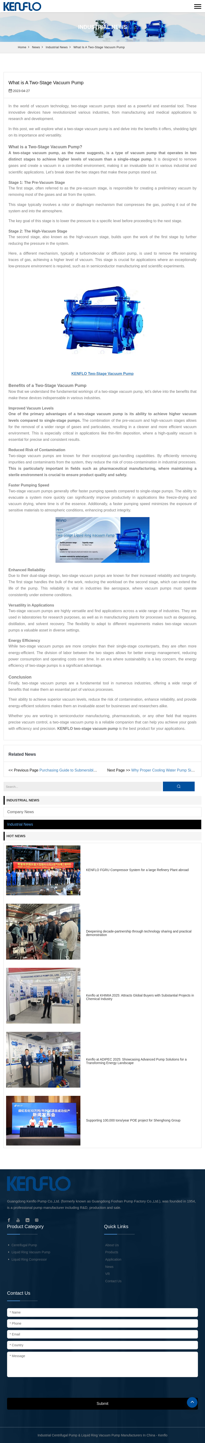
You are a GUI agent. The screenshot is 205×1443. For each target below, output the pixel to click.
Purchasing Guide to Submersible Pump (72, 770)
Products (111, 1252)
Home (22, 47)
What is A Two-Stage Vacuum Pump (99, 47)
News (36, 47)
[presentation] (43, 1388)
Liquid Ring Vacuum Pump (31, 1252)
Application (113, 1259)
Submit (102, 1404)
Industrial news (57, 47)
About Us (112, 1245)
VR (107, 1274)
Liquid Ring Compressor (29, 1259)
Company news (20, 812)
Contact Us (113, 1281)
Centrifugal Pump (24, 1245)
